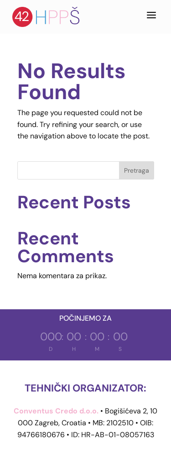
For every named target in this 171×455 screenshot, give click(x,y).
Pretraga (136, 170)
